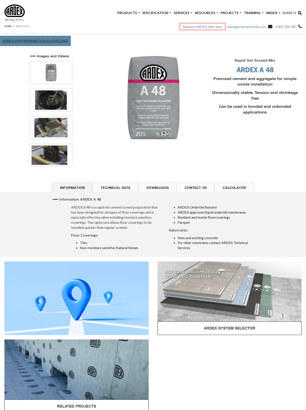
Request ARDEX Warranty (203, 26)
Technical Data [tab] (116, 188)
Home (8, 26)
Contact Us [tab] (196, 188)
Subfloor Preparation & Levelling (35, 41)
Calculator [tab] (234, 188)
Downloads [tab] (157, 188)
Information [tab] (72, 188)
